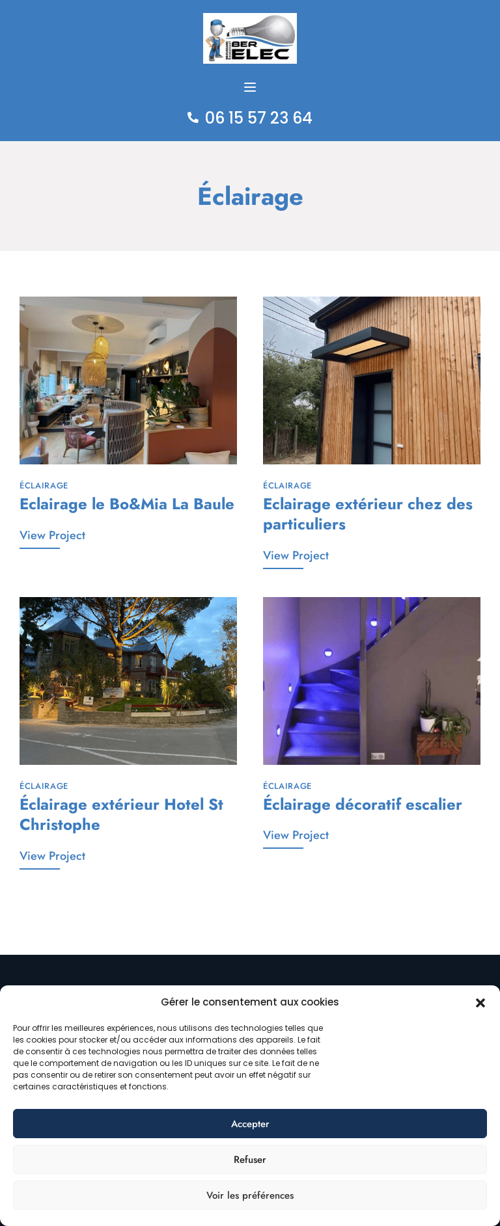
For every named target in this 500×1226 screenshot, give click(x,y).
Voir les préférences (250, 1195)
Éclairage (44, 485)
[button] (480, 1002)
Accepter (250, 1124)
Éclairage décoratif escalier (362, 803)
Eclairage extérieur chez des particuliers (368, 513)
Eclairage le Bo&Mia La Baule (127, 503)
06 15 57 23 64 (258, 118)
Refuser (250, 1160)
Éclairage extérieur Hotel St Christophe (121, 813)
